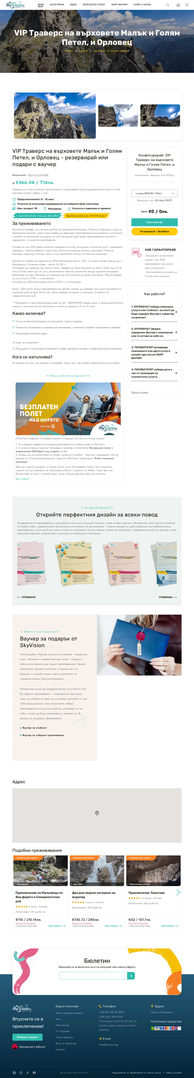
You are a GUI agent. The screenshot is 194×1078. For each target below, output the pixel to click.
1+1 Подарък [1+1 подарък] (63, 1031)
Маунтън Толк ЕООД (38, 175)
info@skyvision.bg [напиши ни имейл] (108, 1044)
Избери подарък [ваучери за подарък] (27, 1037)
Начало (69, 50)
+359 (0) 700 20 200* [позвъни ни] (112, 1012)
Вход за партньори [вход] (66, 1043)
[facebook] (14, 1073)
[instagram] (21, 1073)
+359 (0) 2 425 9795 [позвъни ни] (111, 1017)
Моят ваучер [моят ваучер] (62, 1025)
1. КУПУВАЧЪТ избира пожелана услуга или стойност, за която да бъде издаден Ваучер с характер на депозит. (152, 312)
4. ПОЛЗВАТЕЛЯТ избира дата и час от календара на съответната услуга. (151, 373)
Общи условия (139, 392)
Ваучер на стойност (35, 727)
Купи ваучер (154, 222)
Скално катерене (120, 50)
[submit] (131, 975)
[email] (93, 975)
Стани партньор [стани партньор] (64, 1037)
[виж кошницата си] (178, 5)
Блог (58, 1019)
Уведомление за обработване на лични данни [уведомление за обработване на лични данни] (136, 1072)
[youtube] (34, 1073)
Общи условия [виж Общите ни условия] (174, 1072)
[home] (15, 5)
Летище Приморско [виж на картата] (162, 1012)
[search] (167, 5)
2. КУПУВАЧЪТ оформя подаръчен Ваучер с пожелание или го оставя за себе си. (152, 332)
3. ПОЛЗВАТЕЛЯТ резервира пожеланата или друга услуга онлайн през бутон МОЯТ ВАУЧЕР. (150, 353)
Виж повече (22, 479)
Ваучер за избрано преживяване (43, 735)
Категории (57, 4)
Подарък (83, 50)
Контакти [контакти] (60, 1049)
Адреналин (99, 50)
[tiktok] (27, 1072)
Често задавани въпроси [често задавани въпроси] (69, 1013)
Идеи (73, 4)
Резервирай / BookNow (154, 231)
